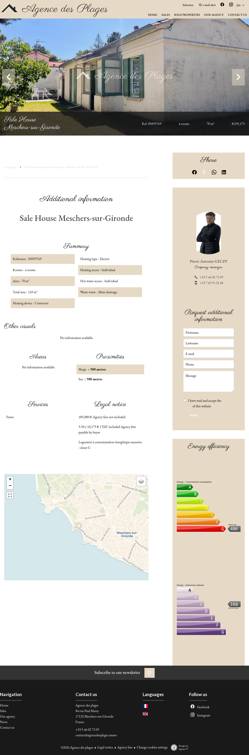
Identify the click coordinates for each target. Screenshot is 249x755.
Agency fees (124, 747)
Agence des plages (87, 705)
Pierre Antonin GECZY (208, 261)
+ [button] (10, 479)
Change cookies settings (152, 747)
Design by (179, 747)
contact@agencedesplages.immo (96, 735)
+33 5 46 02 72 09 (211, 277)
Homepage (10, 167)
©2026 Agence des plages (77, 747)
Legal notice (105, 747)
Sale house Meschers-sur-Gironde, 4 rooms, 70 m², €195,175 (61, 167)
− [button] (10, 486)
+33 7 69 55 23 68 (211, 283)
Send (194, 415)
